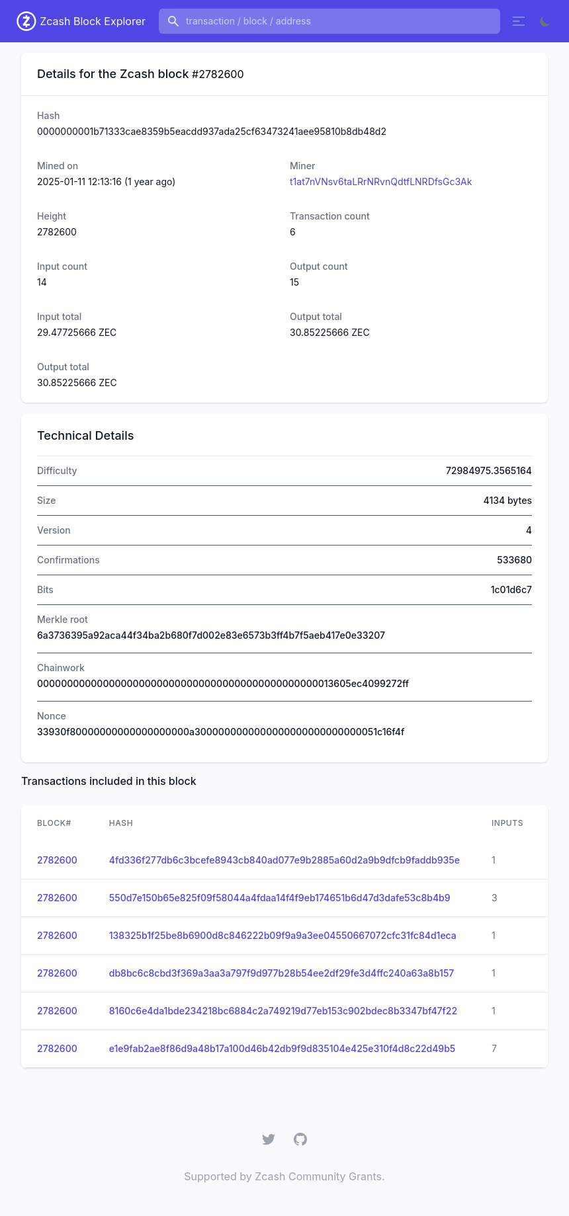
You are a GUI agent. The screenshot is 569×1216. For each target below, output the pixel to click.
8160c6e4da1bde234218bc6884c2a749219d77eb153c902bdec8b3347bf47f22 (283, 1010)
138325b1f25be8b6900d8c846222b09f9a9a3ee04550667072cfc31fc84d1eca (283, 935)
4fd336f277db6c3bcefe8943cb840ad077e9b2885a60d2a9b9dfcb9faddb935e (284, 860)
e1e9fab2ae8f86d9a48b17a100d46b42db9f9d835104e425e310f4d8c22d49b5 (282, 1048)
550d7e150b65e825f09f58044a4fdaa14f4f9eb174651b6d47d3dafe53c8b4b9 (280, 897)
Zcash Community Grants (318, 1176)
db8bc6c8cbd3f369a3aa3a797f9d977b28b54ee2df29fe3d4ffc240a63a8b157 (282, 973)
